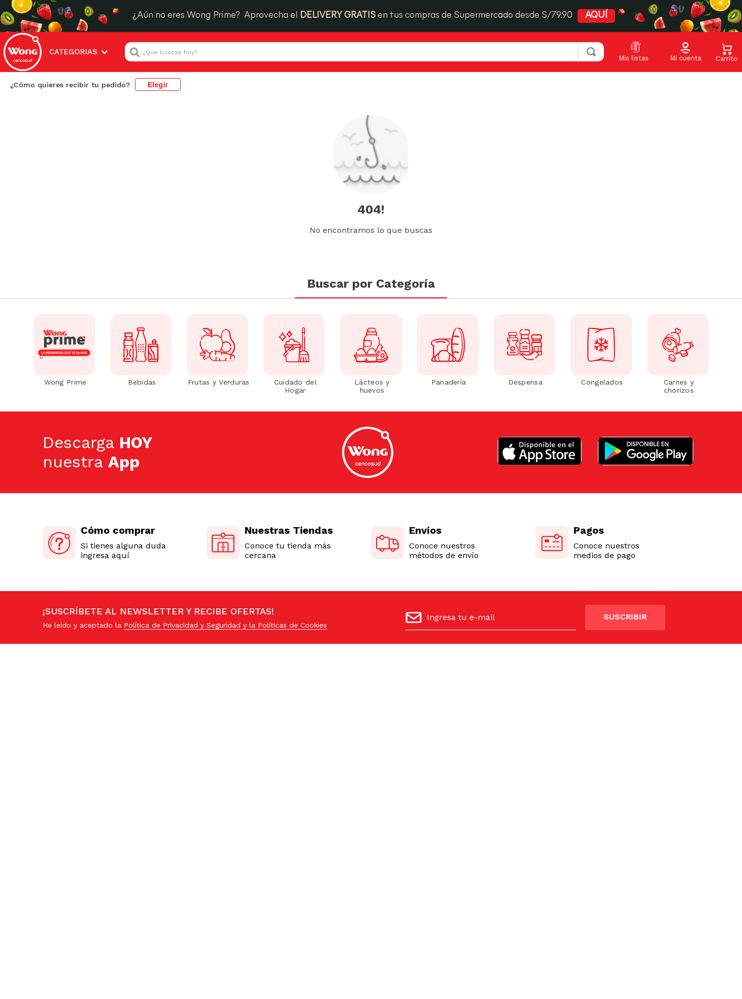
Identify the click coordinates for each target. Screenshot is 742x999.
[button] (685, 52)
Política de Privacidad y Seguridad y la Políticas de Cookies (225, 625)
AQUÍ (596, 15)
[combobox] (364, 51)
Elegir (158, 85)
